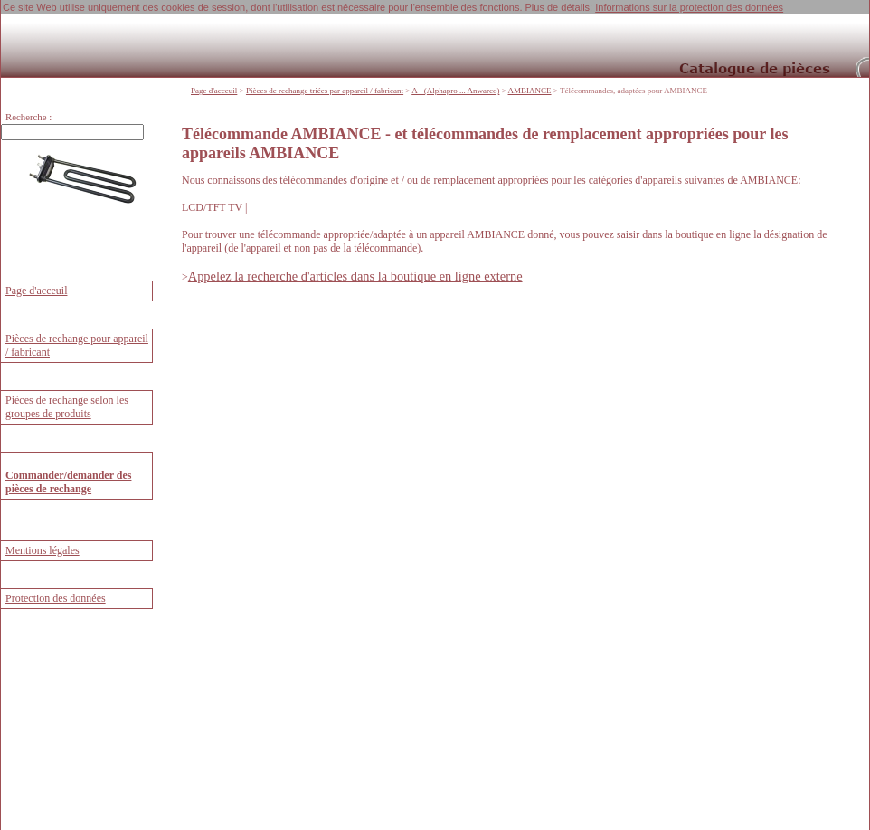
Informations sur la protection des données (689, 7)
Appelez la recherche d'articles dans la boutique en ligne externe (355, 276)
